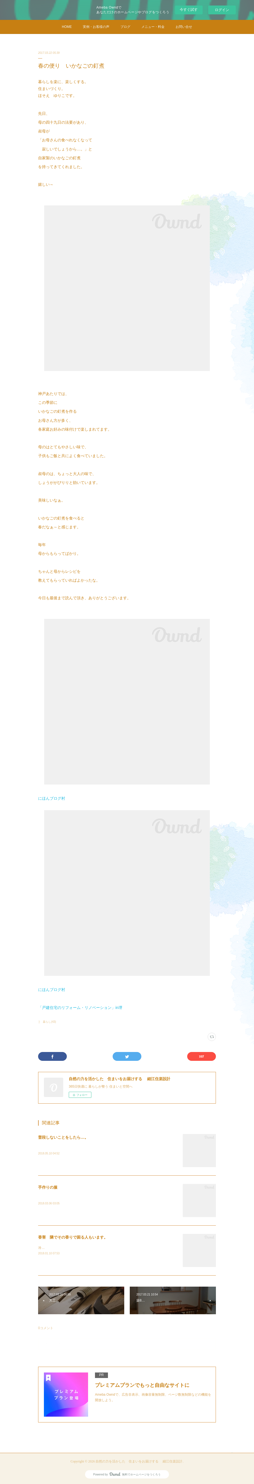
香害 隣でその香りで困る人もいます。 (73, 1237)
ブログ (125, 27)
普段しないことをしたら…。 (63, 1137)
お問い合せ (184, 27)
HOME (67, 27)
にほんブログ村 (51, 798)
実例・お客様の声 (96, 27)
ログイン (222, 10)
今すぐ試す (189, 9)
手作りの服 (47, 1187)
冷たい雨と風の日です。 (56, 1248)
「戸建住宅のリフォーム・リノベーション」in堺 (80, 1007)
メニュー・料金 (153, 27)
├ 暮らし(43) (47, 1021)
